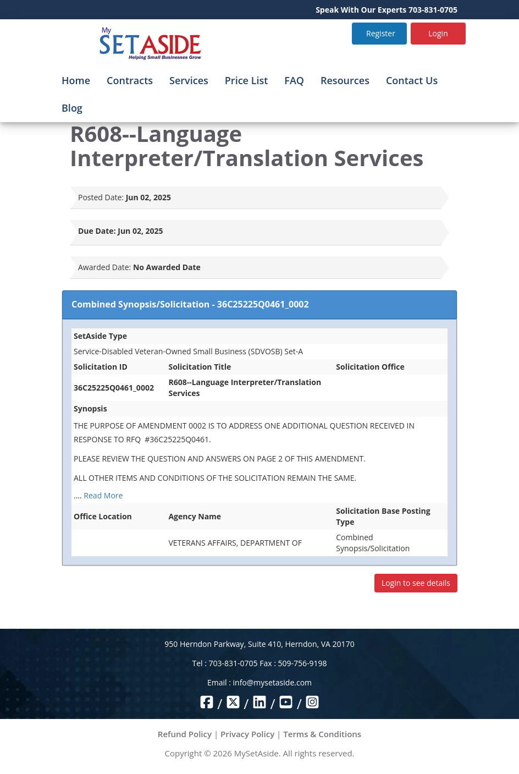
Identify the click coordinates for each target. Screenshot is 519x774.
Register (380, 33)
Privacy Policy (247, 733)
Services (188, 80)
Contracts (130, 80)
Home (76, 80)
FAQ (294, 80)
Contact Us (412, 80)
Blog (72, 107)
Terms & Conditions (322, 733)
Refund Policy (185, 733)
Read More (103, 495)
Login (438, 33)
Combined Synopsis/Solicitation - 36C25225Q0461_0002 (190, 304)
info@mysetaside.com (272, 682)
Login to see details (416, 583)
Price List (246, 80)
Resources (345, 80)
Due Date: (97, 231)
